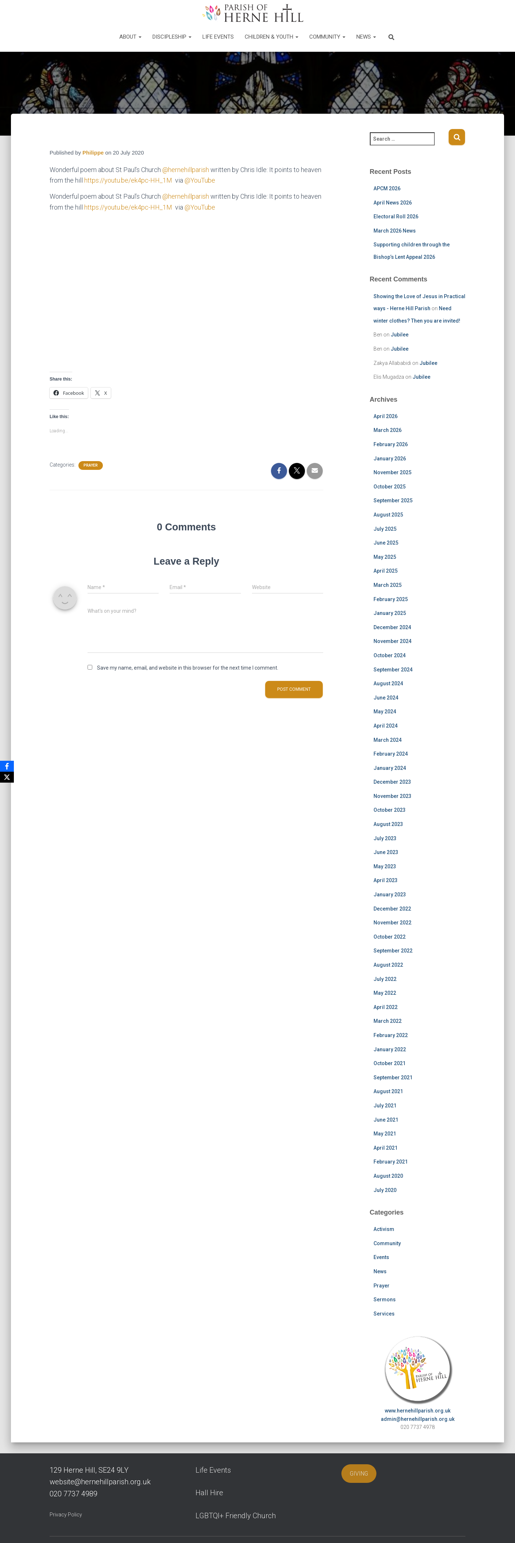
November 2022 (392, 923)
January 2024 (389, 768)
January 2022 (389, 1049)
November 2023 (392, 796)
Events (381, 1257)
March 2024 (387, 740)
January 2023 (389, 894)
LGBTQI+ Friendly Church (235, 1515)
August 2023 (388, 824)
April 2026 (385, 416)
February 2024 (390, 754)
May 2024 (384, 711)
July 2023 (384, 838)
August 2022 (388, 965)
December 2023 (392, 782)
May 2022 (384, 993)
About (130, 37)
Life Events (218, 37)
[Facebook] (7, 766)
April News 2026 (392, 203)
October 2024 (389, 655)
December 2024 (392, 627)
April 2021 (385, 1148)
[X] (7, 777)
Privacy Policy (66, 1514)
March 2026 (387, 430)
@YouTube (200, 180)
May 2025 (384, 557)
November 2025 (392, 472)
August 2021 (388, 1091)
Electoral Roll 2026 (395, 216)
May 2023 (384, 866)
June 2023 (385, 852)
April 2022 (385, 1007)
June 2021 (385, 1120)
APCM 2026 (386, 188)
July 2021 (384, 1105)
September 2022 (393, 951)
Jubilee (399, 335)
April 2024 (385, 726)
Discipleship (171, 37)
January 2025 (389, 613)
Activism (383, 1229)
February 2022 (390, 1035)
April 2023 (385, 880)
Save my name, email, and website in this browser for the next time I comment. (187, 668)
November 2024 (392, 641)
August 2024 (388, 683)
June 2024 (385, 698)
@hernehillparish (185, 170)
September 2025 (393, 500)
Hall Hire (209, 1492)
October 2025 (389, 487)
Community (327, 37)
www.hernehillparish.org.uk (417, 1411)
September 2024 (393, 670)
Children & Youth (271, 37)
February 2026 (390, 444)
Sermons (384, 1299)
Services (384, 1314)
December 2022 (392, 909)
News (366, 37)
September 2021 (393, 1077)
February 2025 (390, 599)
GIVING (359, 1473)
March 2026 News (394, 231)
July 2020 (384, 1190)
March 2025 (387, 585)
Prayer (91, 465)
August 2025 (388, 515)
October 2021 (389, 1063)
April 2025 (385, 571)
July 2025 (384, 529)
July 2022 (384, 979)
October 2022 (389, 937)
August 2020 (388, 1176)
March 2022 (387, 1021)
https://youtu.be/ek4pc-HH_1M (129, 180)
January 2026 (389, 458)
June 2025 (385, 543)
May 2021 (384, 1134)
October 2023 (389, 810)
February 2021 (390, 1162)
